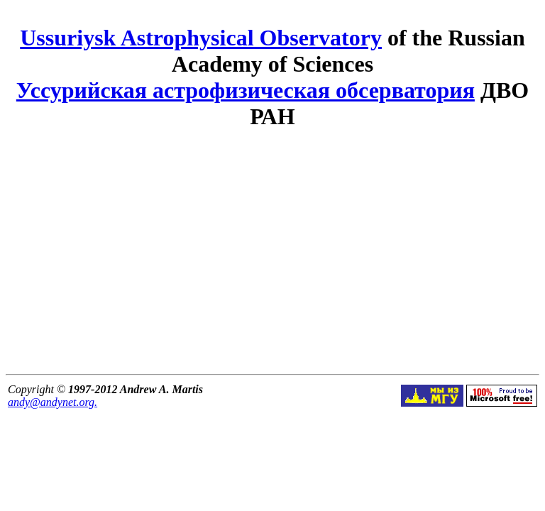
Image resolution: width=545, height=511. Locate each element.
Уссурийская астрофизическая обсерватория (245, 90)
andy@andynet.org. (52, 402)
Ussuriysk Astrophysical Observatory (201, 37)
